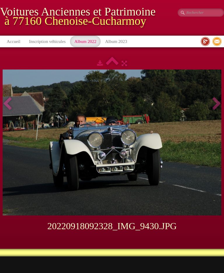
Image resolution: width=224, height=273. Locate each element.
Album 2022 (85, 41)
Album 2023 (116, 41)
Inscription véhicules (47, 41)
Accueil (13, 41)
